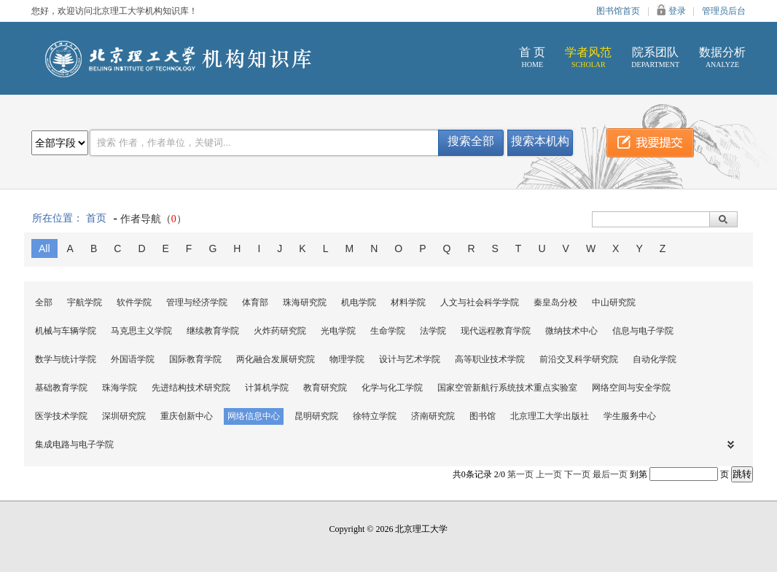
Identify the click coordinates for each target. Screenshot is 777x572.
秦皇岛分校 (555, 302)
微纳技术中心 (571, 331)
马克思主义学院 (141, 331)
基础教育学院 (61, 388)
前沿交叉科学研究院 (578, 359)
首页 (96, 218)
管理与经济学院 (196, 302)
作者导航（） (153, 218)
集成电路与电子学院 (74, 444)
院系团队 (655, 57)
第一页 (520, 474)
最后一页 (610, 474)
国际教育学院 (195, 359)
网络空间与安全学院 (631, 388)
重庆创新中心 (186, 416)
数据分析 (722, 57)
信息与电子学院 (642, 331)
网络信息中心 (253, 416)
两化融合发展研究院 (275, 359)
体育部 (255, 302)
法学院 (433, 331)
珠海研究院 (305, 302)
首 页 (532, 57)
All (44, 248)
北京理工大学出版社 (549, 416)
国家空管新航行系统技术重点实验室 (507, 388)
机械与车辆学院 (65, 331)
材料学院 (408, 302)
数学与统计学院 (65, 359)
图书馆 (482, 416)
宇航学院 (84, 302)
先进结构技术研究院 (191, 388)
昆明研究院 (316, 416)
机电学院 (358, 302)
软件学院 (134, 302)
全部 (43, 302)
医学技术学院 (61, 416)
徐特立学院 (375, 416)
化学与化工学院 (392, 388)
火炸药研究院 (280, 331)
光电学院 (338, 331)
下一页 (577, 474)
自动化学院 (654, 359)
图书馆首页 (618, 11)
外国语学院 (133, 359)
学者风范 (588, 57)
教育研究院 (325, 388)
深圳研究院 (124, 416)
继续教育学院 (213, 331)
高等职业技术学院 (490, 359)
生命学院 (387, 331)
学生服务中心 (630, 416)
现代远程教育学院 (496, 331)
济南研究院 (433, 416)
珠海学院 (119, 388)
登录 (677, 11)
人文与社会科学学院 (479, 302)
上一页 (549, 474)
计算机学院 (267, 388)
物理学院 (346, 359)
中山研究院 (614, 302)
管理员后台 (724, 11)
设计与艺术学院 (409, 359)
